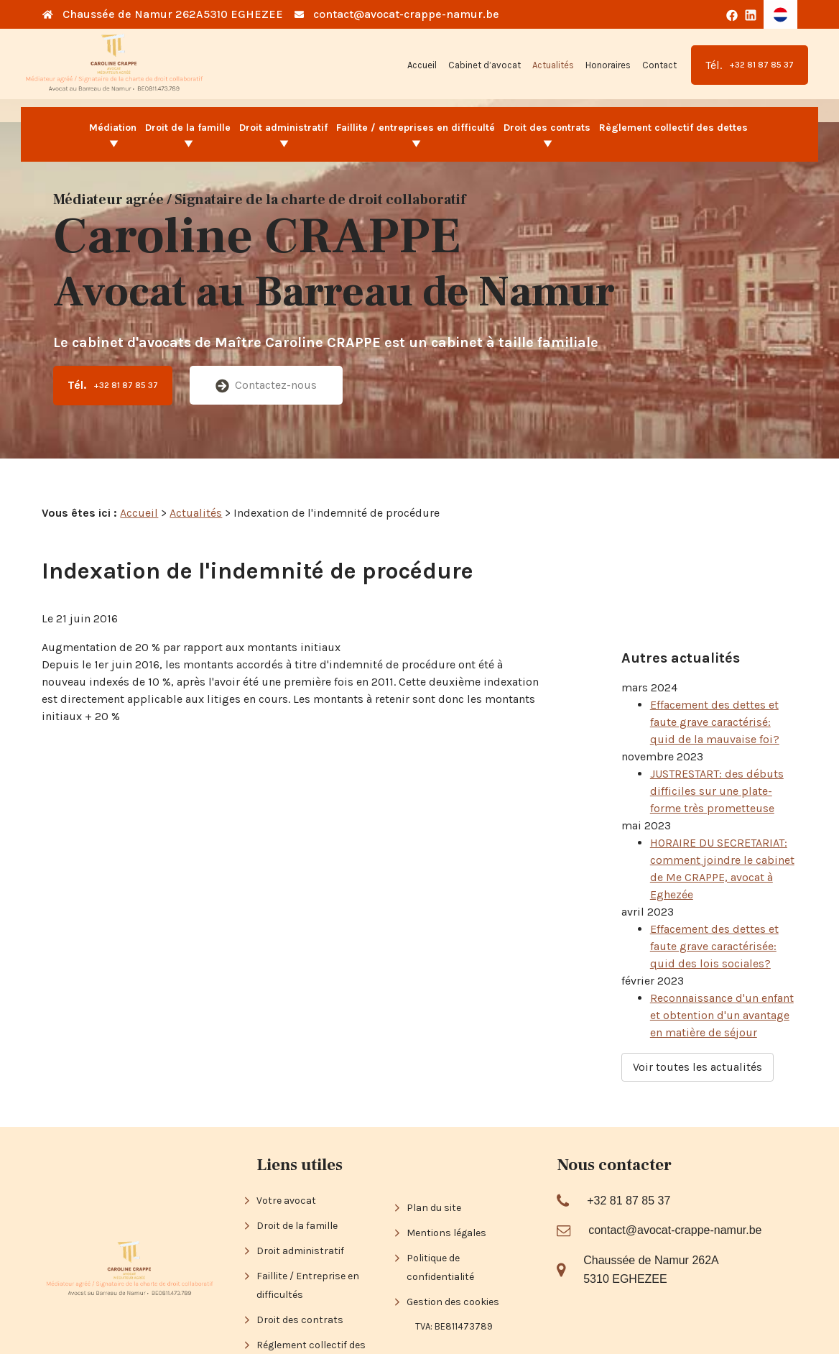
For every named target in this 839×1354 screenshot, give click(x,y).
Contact (659, 65)
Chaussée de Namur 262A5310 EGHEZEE (172, 14)
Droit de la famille (188, 127)
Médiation (112, 127)
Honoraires (608, 65)
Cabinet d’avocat (484, 65)
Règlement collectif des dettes (673, 127)
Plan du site (434, 1147)
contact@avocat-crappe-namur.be (406, 14)
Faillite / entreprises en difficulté (415, 127)
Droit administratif (283, 127)
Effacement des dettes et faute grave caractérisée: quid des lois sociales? (714, 907)
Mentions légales (446, 1172)
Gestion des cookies (453, 1241)
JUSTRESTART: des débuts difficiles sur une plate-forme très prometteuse (717, 752)
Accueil (422, 65)
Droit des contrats (547, 127)
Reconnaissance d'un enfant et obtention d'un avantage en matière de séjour (722, 976)
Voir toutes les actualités (697, 1028)
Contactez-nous (266, 385)
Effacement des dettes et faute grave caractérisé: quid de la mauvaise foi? (714, 683)
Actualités (553, 65)
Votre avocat (286, 1139)
